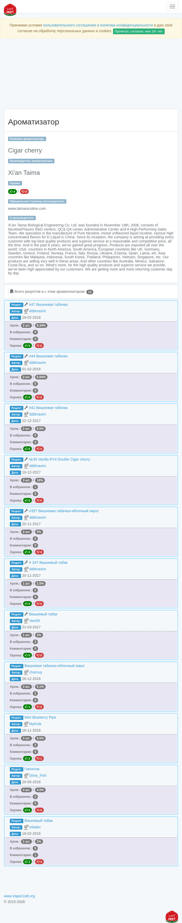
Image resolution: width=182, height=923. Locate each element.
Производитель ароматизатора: (31, 160)
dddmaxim (37, 311)
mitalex (35, 827)
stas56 (34, 621)
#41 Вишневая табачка (48, 408)
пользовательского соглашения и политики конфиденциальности (98, 25)
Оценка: (15, 183)
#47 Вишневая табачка (48, 304)
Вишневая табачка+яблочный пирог (54, 666)
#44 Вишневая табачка (48, 356)
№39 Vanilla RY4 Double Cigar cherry (59, 459)
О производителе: (22, 217)
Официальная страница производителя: (37, 201)
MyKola (35, 724)
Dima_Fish (38, 775)
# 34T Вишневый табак (48, 562)
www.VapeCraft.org (19, 896)
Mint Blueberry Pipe (40, 717)
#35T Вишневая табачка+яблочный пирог (64, 511)
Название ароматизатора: (27, 138)
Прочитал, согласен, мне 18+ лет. (139, 31)
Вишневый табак (43, 614)
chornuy (35, 672)
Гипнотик (31, 769)
